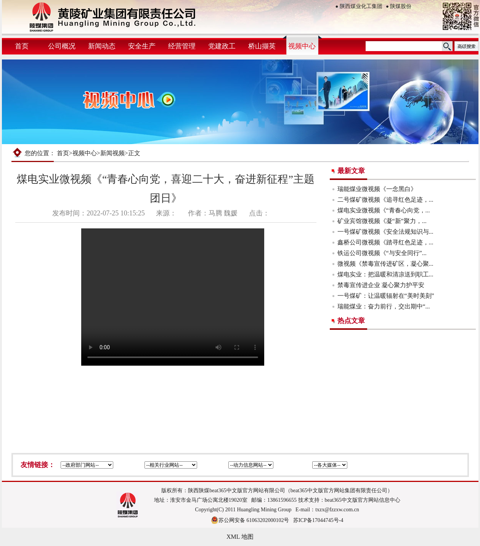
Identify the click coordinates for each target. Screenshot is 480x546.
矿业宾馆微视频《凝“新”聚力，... (382, 221)
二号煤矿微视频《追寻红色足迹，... (385, 199)
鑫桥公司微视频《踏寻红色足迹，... (385, 242)
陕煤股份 (398, 6)
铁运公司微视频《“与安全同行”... (382, 253)
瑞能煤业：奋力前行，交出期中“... (383, 306)
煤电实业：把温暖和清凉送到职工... (385, 274)
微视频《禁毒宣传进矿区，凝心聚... (385, 263)
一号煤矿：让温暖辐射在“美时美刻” (385, 295)
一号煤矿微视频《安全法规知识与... (385, 231)
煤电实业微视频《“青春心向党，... (383, 210)
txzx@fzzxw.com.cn (337, 509)
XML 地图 (240, 536)
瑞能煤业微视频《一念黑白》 (377, 189)
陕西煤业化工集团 (359, 6)
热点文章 (351, 320)
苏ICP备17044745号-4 (318, 520)
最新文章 (351, 171)
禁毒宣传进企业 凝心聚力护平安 (380, 285)
